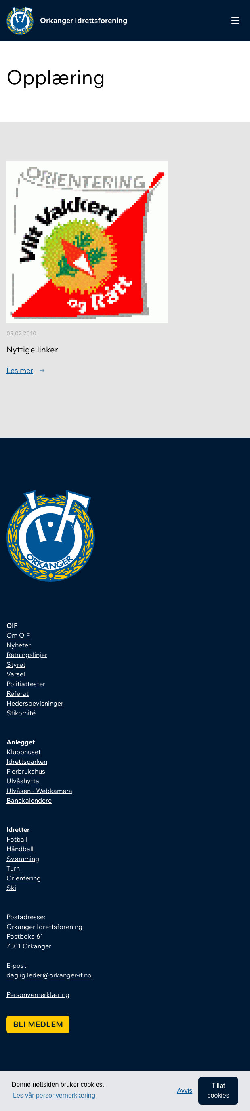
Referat (17, 693)
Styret (15, 664)
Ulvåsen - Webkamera (39, 791)
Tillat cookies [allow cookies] (218, 1090)
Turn (13, 868)
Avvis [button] (184, 1090)
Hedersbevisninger (34, 703)
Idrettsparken (26, 761)
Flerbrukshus (25, 771)
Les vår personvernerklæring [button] (54, 1095)
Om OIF (18, 635)
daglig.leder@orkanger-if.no (49, 975)
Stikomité (21, 713)
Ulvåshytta (22, 781)
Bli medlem (38, 1024)
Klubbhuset (23, 752)
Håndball (20, 849)
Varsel (15, 674)
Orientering (23, 878)
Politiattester (25, 684)
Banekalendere (29, 800)
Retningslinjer (26, 655)
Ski (11, 888)
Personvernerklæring (37, 994)
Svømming (22, 858)
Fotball (16, 839)
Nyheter (18, 645)
